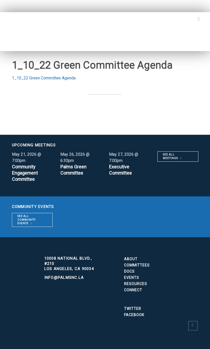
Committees (137, 265)
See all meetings (170, 156)
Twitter (132, 309)
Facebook (134, 315)
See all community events (26, 220)
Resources (135, 284)
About (130, 259)
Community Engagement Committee (25, 173)
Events (131, 278)
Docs (129, 271)
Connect (133, 290)
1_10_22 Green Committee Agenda (44, 78)
